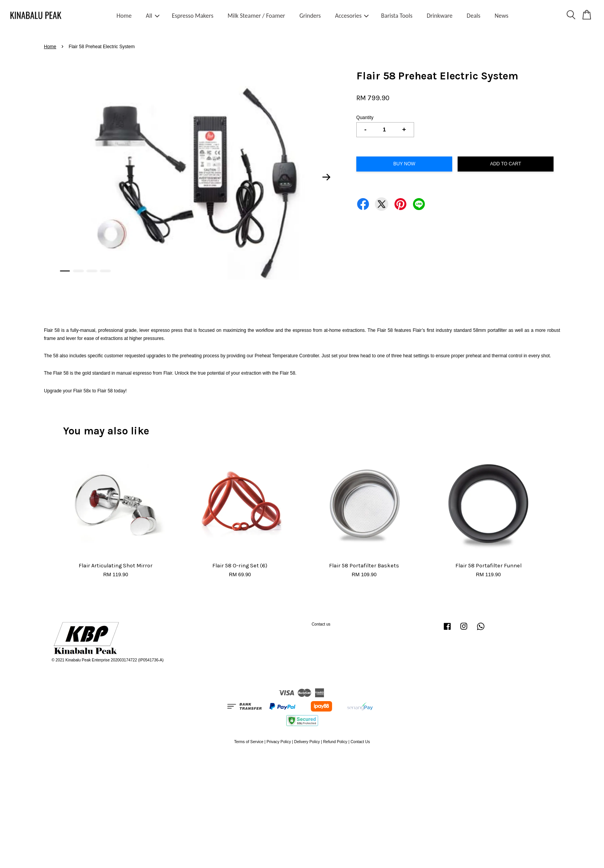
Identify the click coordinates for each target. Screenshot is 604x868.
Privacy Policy (279, 742)
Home (124, 15)
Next (326, 177)
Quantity (365, 117)
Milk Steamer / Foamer (256, 15)
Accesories (352, 15)
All (153, 15)
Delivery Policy (307, 742)
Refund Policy (335, 742)
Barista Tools (396, 15)
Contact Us (360, 742)
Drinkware (440, 15)
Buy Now (404, 164)
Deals (473, 15)
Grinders (310, 15)
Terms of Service (248, 742)
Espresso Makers (192, 15)
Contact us (321, 624)
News (501, 15)
